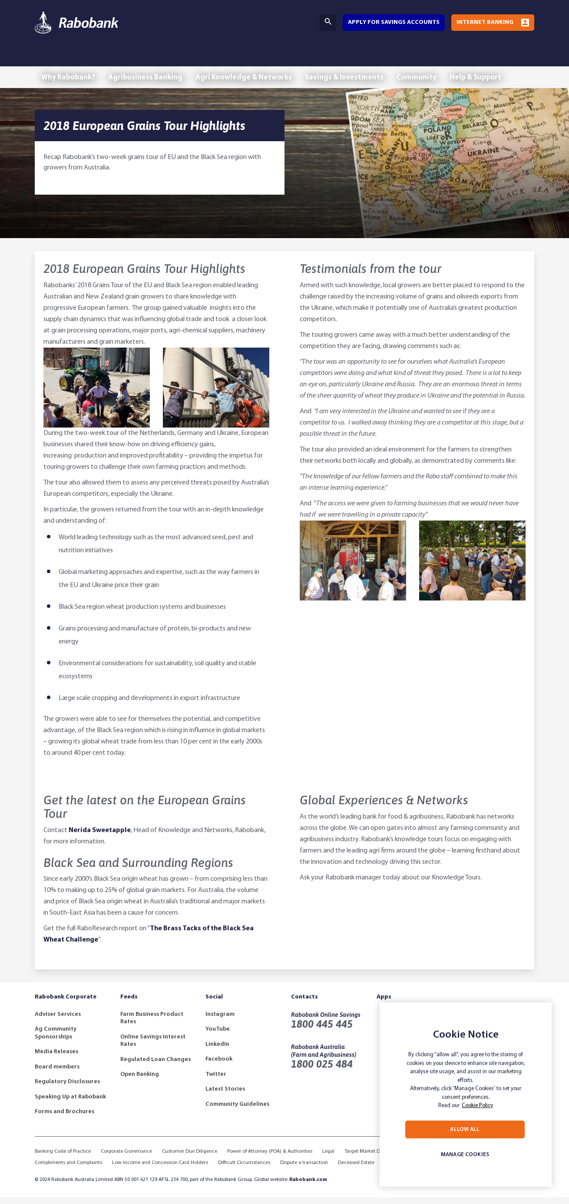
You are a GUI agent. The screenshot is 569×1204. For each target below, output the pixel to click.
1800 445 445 (322, 1031)
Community (437, 59)
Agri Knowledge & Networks (254, 59)
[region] (466, 1094)
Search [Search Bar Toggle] (328, 21)
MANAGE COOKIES (465, 1155)
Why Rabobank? (70, 59)
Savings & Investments (360, 59)
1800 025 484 (322, 1071)
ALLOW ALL (465, 1129)
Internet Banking (485, 22)
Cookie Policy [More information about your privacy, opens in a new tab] (477, 1105)
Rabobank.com (308, 1186)
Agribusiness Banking (152, 59)
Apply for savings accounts (394, 22)
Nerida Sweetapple (100, 837)
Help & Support (500, 59)
